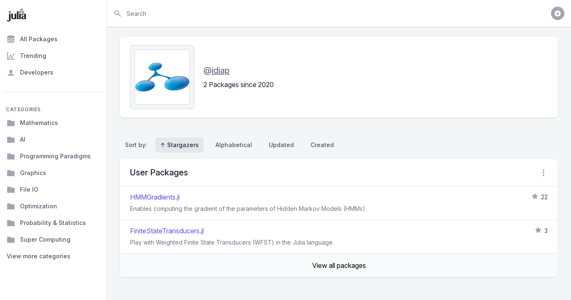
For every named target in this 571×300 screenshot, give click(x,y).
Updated (281, 144)
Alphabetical (233, 144)
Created (322, 144)
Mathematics (32, 123)
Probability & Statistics (46, 223)
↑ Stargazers (179, 144)
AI (16, 139)
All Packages (32, 39)
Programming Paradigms (49, 156)
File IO (22, 189)
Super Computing (38, 239)
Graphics (26, 173)
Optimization (32, 206)
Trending (26, 56)
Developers (30, 72)
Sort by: (137, 144)
